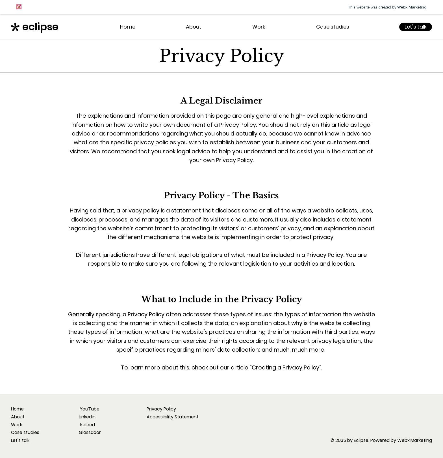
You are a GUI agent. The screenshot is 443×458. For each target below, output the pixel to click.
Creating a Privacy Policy (285, 367)
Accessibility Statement (173, 417)
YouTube (89, 409)
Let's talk (20, 440)
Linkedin (87, 417)
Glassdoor (90, 432)
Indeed (87, 425)
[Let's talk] (415, 27)
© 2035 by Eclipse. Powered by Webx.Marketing (381, 440)
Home (17, 409)
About (18, 417)
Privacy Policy (161, 409)
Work (16, 425)
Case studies (25, 432)
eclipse (40, 27)
